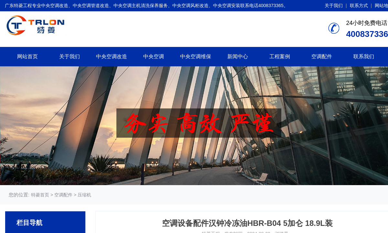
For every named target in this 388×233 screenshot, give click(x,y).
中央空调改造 (111, 56)
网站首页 (27, 56)
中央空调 (153, 56)
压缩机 (84, 194)
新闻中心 (237, 56)
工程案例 (279, 56)
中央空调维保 (195, 56)
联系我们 (363, 56)
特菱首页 (40, 194)
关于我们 (334, 5)
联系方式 (359, 5)
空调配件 (321, 56)
